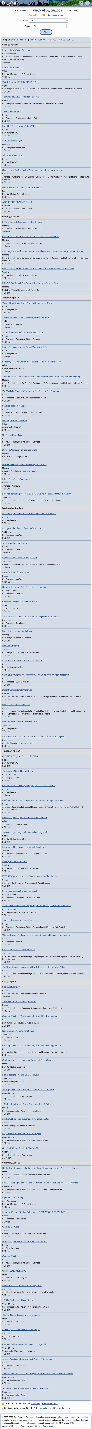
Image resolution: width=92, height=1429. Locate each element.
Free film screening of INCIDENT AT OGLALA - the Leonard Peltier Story (36, 494)
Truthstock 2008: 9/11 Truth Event (17, 771)
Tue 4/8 (32, 40)
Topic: (25, 20)
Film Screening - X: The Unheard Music (20, 1075)
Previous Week (20, 10)
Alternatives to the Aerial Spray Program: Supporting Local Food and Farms (36, 905)
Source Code (47, 1426)
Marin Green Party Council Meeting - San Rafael (24, 464)
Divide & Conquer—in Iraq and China (19, 450)
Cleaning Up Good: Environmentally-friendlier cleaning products (31, 1016)
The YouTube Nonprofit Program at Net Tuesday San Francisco (30, 391)
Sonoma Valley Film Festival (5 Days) (19, 557)
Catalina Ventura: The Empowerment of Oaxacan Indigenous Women (33, 800)
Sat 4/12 (71, 40)
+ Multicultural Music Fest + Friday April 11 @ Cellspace (28, 1104)
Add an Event (34, 15)
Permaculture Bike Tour (13, 67)
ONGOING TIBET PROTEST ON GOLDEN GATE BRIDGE (30, 236)
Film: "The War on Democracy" (16, 479)
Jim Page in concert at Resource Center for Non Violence (28, 1089)
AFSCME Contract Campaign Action (19, 1001)
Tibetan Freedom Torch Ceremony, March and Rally (25, 317)
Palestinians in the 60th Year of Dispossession (22, 660)
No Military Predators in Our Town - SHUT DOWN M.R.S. (29, 513)
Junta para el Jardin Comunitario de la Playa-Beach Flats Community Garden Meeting (41, 376)
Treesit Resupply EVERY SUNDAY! (19, 82)
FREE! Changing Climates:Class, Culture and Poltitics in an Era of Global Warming (40, 1182)
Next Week (73, 10)
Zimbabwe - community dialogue (17, 631)
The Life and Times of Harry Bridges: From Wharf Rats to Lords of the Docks (37, 1373)
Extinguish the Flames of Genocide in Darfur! (23, 528)
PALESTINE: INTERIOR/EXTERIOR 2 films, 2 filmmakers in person (34, 736)
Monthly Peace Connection (14, 420)
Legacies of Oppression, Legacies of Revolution (24, 847)
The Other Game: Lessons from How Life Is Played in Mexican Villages (34, 967)
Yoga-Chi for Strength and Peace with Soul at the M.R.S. (28, 303)
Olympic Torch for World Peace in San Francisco (24, 587)
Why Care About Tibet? (13, 155)
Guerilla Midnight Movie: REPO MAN (20, 1148)
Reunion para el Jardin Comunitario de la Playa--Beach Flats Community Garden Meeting (42, 251)
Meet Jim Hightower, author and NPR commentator (25, 1119)
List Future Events (55, 15)
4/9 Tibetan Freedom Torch (14, 543)
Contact (38, 1426)
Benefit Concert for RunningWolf (17, 690)
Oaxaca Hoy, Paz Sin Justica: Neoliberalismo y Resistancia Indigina (32, 170)
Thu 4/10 (52, 40)
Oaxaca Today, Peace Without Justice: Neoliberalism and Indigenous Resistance (38, 268)
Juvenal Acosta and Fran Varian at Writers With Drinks (27, 1359)
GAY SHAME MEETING (14, 1271)
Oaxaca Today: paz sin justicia (16, 704)
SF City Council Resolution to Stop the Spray (22, 222)
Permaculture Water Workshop (16, 50)
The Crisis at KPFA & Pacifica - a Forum (20, 97)
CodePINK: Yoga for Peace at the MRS (20, 756)
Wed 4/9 (42, 40)
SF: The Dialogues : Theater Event (17, 1300)
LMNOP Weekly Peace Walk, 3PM (18, 126)
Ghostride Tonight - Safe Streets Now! (19, 601)
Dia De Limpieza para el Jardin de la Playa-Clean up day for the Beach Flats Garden (40, 1168)
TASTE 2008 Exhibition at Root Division (21, 1315)
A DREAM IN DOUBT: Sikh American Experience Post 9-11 (30, 616)
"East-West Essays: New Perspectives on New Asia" (25, 1388)
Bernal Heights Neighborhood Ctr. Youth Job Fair (24, 817)
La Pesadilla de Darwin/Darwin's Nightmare (22, 1285)
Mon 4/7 (24, 40)
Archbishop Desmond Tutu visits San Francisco (23, 332)
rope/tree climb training (13, 1197)
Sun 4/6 (14, 40)
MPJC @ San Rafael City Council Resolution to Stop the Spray (30, 283)
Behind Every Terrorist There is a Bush (19, 721)
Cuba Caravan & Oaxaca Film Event (18, 949)
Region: (28, 26)
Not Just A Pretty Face (12, 435)
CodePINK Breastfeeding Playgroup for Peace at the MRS (28, 785)
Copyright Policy (19, 1426)
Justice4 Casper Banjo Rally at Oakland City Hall (24, 832)
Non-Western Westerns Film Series (18, 1031)
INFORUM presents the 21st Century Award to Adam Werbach (30, 876)
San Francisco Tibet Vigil (13, 406)
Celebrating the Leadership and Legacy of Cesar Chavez (27, 1060)
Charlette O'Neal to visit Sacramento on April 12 (24, 1344)
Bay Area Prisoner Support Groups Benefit (21, 187)
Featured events (50, 1403)
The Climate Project (11, 111)
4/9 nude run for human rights (15, 572)
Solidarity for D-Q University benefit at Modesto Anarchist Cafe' (31, 361)
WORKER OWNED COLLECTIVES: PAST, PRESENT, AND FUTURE (35, 675)
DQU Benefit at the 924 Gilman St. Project (21, 1133)
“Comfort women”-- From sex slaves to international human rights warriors (36, 935)
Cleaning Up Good (10, 1227)
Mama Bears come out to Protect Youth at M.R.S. (24, 347)
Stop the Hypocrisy (11, 987)
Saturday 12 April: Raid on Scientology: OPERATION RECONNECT (33, 1212)
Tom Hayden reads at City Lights (17, 920)
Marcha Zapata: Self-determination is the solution (24, 1241)
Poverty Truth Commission (14, 861)
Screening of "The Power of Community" (21, 1329)
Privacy (30, 1426)
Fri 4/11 (61, 40)
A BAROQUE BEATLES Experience (19, 202)
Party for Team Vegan (12, 140)
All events (35, 1403)
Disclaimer (6, 1426)
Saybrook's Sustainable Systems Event (19, 891)
